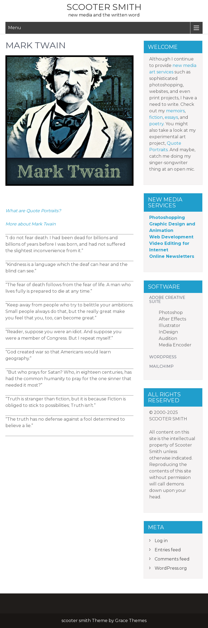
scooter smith (104, 7)
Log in (161, 540)
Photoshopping (167, 217)
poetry (156, 123)
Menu (14, 27)
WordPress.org (171, 568)
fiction (156, 117)
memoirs (175, 110)
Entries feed (168, 549)
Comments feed (172, 559)
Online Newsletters (171, 256)
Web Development (171, 236)
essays (171, 117)
